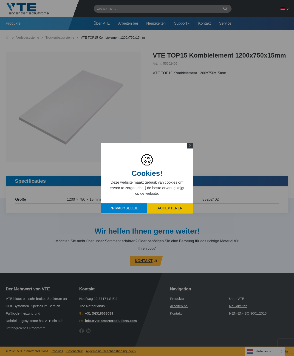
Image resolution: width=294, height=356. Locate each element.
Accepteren (170, 208)
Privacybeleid (124, 208)
